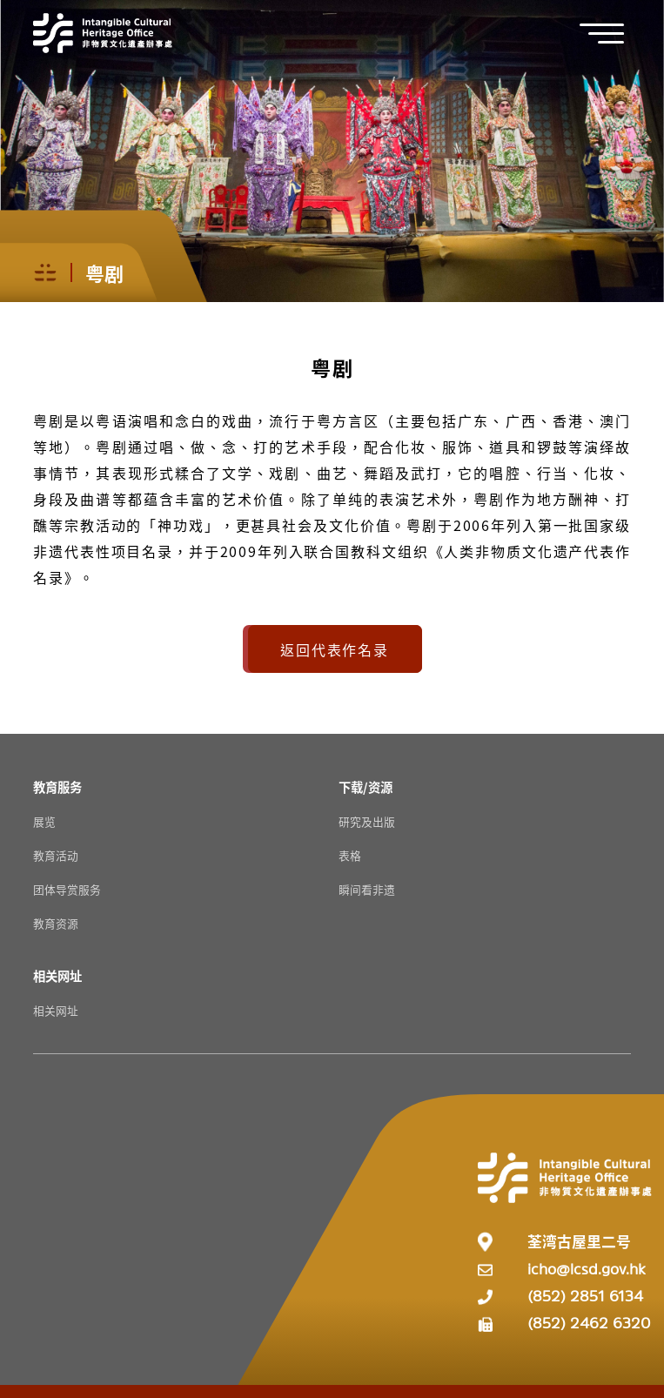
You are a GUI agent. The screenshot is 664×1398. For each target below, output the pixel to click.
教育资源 (55, 923)
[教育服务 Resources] (57, 786)
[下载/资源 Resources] (365, 786)
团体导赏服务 (67, 889)
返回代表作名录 (334, 649)
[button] (611, 33)
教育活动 (55, 855)
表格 (350, 855)
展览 (44, 821)
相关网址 (55, 1010)
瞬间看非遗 (367, 889)
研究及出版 (367, 821)
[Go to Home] (102, 33)
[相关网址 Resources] (57, 975)
